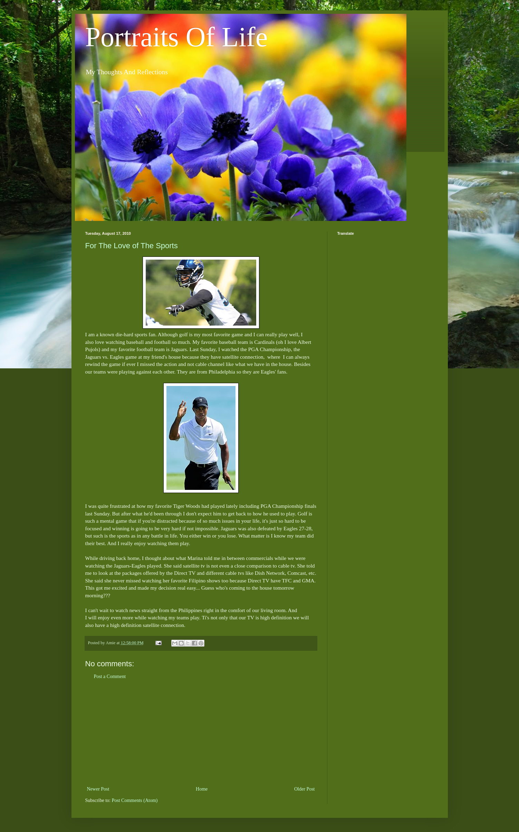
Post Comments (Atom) (135, 800)
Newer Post (98, 789)
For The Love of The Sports (131, 245)
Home (202, 789)
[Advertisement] (201, 733)
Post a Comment (110, 676)
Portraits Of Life (176, 37)
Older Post (304, 789)
